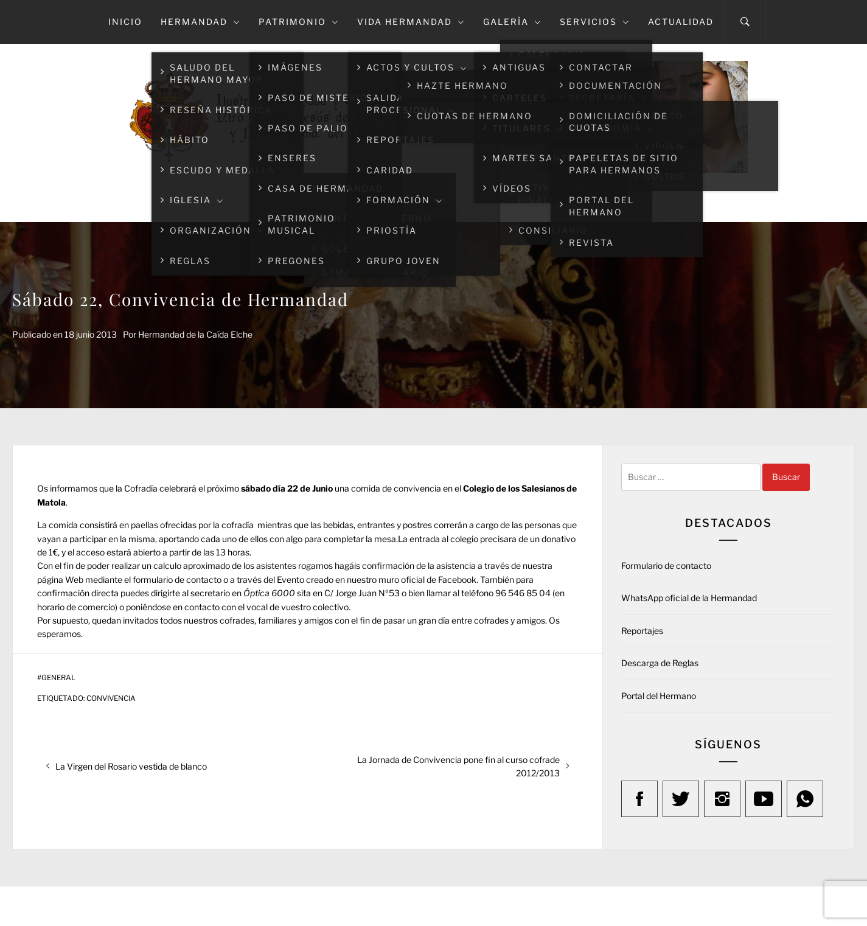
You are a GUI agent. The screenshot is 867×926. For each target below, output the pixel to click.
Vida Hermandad (411, 21)
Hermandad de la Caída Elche (195, 334)
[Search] (745, 22)
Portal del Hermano (658, 696)
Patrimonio (299, 21)
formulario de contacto (177, 579)
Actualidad (681, 21)
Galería (512, 21)
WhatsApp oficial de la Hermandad (689, 598)
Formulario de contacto (666, 565)
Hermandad (200, 21)
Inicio (125, 21)
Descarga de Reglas (659, 663)
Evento (290, 579)
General (58, 678)
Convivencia (111, 698)
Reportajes (642, 630)
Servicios (595, 21)
